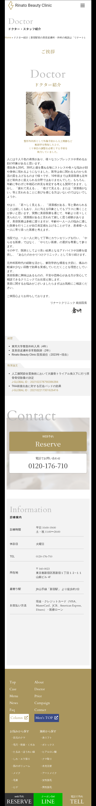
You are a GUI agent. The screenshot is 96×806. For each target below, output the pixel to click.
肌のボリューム (21, 766)
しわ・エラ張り (21, 758)
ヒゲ (15, 787)
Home (8, 37)
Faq (12, 709)
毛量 (15, 780)
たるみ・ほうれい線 (24, 751)
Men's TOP (44, 717)
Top (13, 682)
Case (13, 688)
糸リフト (47, 737)
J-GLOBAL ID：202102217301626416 (35, 390)
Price (38, 695)
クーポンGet (48, 800)
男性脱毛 (47, 787)
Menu (14, 695)
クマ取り (47, 758)
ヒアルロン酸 (49, 751)
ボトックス (48, 744)
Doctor (39, 688)
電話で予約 (77, 800)
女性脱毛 (47, 780)
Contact (40, 709)
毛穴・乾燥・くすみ (24, 744)
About (39, 682)
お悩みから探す (19, 731)
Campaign (42, 702)
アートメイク (49, 773)
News (14, 702)
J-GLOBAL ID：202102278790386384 (35, 382)
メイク (16, 773)
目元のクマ (19, 737)
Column (17, 717)
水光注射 (47, 766)
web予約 (19, 800)
